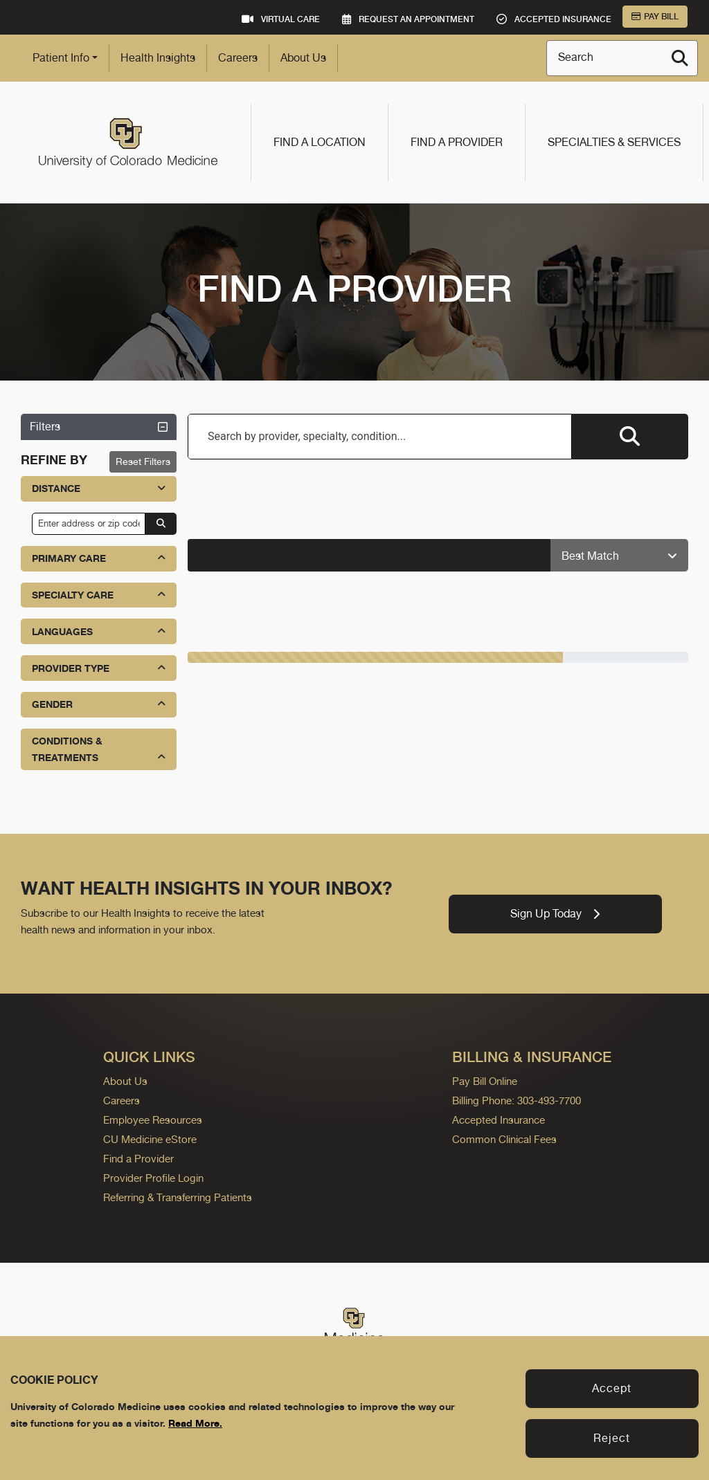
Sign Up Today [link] (555, 913)
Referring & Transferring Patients (177, 1197)
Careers (238, 57)
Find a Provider (457, 142)
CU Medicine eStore (150, 1139)
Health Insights (157, 57)
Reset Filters (143, 461)
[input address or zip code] (88, 524)
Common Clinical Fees (504, 1139)
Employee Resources (152, 1120)
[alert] (369, 555)
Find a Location (319, 142)
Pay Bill (655, 16)
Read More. (195, 1423)
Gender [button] (98, 704)
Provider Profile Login (153, 1178)
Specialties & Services (614, 142)
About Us (303, 57)
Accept (611, 1388)
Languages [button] (98, 631)
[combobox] (379, 436)
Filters (99, 426)
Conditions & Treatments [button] (98, 750)
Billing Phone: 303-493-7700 (516, 1100)
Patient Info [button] (61, 57)
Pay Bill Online (484, 1081)
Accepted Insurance (498, 1120)
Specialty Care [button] (98, 595)
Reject (611, 1438)
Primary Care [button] (98, 558)
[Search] (680, 58)
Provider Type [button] (98, 668)
